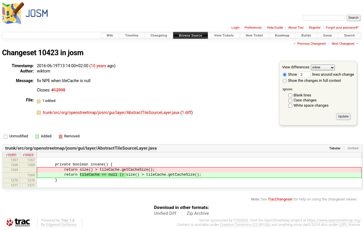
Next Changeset (343, 44)
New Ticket (254, 35)
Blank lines (302, 95)
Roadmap (282, 35)
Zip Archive (198, 213)
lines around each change (326, 74)
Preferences (253, 28)
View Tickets (224, 35)
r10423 (28, 155)
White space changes (311, 105)
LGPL (343, 224)
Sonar (327, 35)
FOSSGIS (240, 220)
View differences (295, 67)
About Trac (296, 28)
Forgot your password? (342, 28)
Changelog (158, 35)
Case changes (305, 100)
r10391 (11, 155)
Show (290, 74)
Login (235, 28)
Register (315, 28)
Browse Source (190, 35)
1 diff (186, 112)
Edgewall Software (61, 224)
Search (349, 35)
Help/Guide (275, 28)
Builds (306, 35)
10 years (98, 65)
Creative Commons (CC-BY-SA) (245, 224)
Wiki (110, 35)
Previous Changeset (311, 44)
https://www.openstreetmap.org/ (334, 220)
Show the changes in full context (312, 80)
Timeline (131, 35)
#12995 (58, 90)
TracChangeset (280, 199)
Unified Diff (165, 213)
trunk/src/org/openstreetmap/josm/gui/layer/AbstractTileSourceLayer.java (111, 112)
